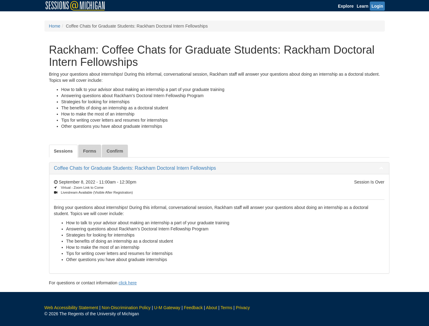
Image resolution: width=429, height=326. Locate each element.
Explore (346, 6)
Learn (362, 6)
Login (377, 6)
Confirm (115, 151)
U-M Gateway (167, 307)
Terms (226, 307)
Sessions (63, 151)
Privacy (243, 307)
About (211, 307)
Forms (89, 151)
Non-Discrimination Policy (126, 307)
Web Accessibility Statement (71, 307)
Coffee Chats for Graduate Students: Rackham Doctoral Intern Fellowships (135, 168)
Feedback (193, 307)
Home (54, 26)
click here (128, 282)
